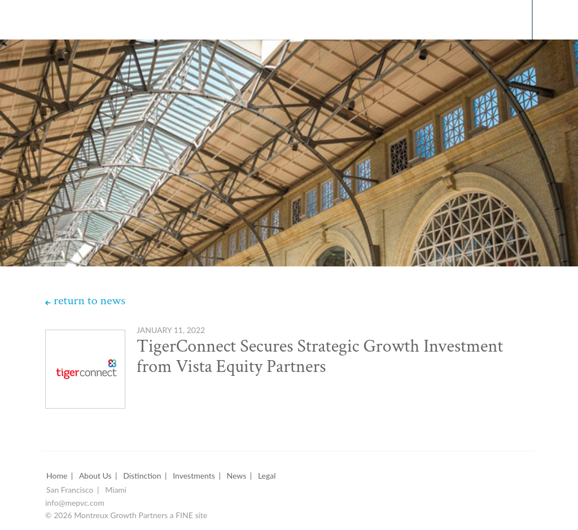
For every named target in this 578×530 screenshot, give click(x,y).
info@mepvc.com (74, 503)
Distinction (142, 476)
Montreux (50, 19)
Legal (267, 476)
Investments (194, 476)
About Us (95, 476)
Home (56, 476)
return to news (89, 301)
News (237, 476)
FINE (184, 515)
